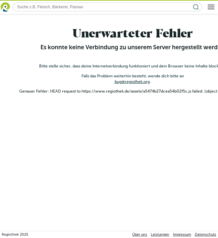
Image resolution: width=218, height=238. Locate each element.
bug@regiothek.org (132, 81)
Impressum (182, 234)
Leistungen (160, 234)
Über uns (139, 234)
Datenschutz (205, 234)
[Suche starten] (195, 7)
